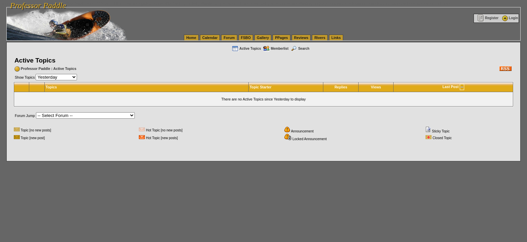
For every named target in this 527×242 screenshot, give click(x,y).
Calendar (210, 38)
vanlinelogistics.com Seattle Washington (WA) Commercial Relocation (309, 3)
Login (509, 18)
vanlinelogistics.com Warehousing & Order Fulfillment (408, 3)
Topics (51, 87)
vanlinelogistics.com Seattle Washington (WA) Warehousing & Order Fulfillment (190, 3)
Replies (340, 87)
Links (336, 38)
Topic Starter (261, 87)
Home (191, 38)
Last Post (451, 87)
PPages (281, 38)
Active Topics (246, 48)
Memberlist (275, 48)
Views (376, 87)
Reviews (301, 38)
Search (299, 48)
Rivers (319, 38)
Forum (229, 38)
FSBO (246, 38)
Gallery (263, 38)
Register (487, 18)
